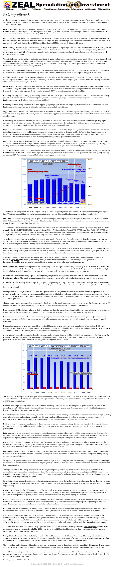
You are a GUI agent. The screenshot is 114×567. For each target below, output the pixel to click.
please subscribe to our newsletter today (72, 540)
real (78, 91)
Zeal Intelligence (90, 527)
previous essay (13, 266)
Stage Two (15, 260)
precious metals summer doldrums (21, 20)
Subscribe (27, 560)
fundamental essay (10, 100)
